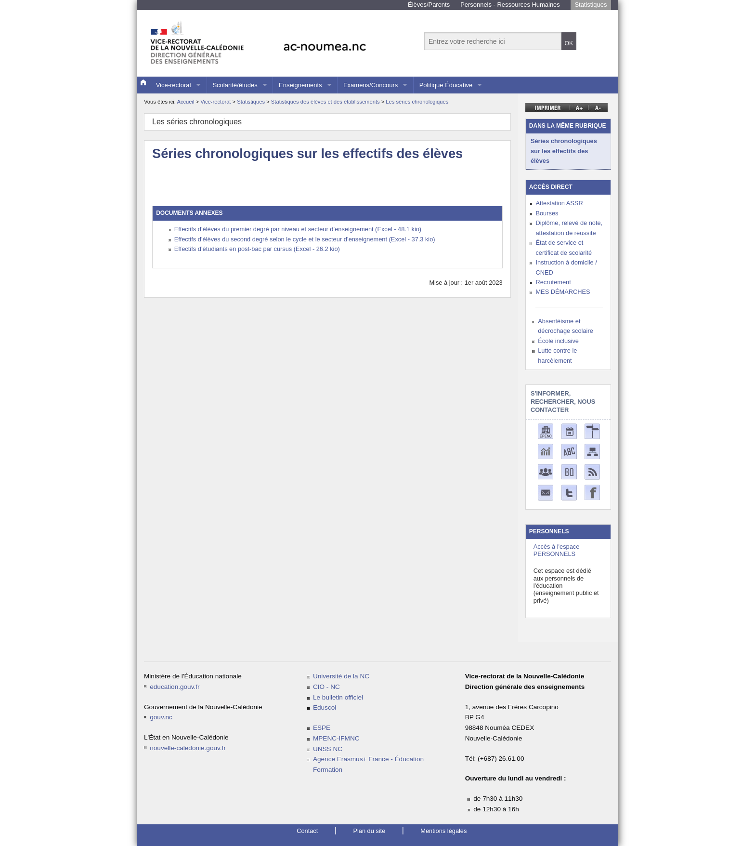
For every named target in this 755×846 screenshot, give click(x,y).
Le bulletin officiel (338, 697)
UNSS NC (327, 749)
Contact (307, 830)
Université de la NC (341, 676)
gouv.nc (161, 717)
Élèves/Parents (429, 4)
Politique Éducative (446, 85)
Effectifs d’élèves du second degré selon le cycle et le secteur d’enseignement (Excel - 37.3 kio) (304, 239)
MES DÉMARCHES (562, 291)
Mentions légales (443, 830)
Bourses (546, 213)
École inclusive (558, 340)
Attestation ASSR (559, 203)
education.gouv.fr (174, 686)
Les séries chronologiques (417, 102)
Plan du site (369, 830)
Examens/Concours (370, 85)
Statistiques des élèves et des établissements (326, 102)
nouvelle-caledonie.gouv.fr (188, 748)
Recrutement (553, 282)
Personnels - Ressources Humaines (510, 4)
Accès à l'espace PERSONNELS (557, 550)
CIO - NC (326, 686)
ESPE (321, 727)
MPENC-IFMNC (336, 738)
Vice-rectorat (173, 85)
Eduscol (324, 707)
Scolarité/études (234, 85)
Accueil (185, 102)
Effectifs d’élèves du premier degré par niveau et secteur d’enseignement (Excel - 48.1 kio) (297, 229)
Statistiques (590, 4)
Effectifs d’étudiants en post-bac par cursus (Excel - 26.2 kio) (257, 248)
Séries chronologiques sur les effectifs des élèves (564, 150)
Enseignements (300, 85)
